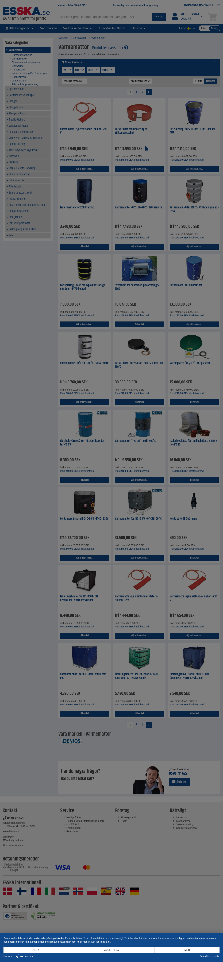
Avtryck (203, 956)
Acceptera (111, 950)
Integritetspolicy (213, 956)
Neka (36, 950)
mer (187, 950)
